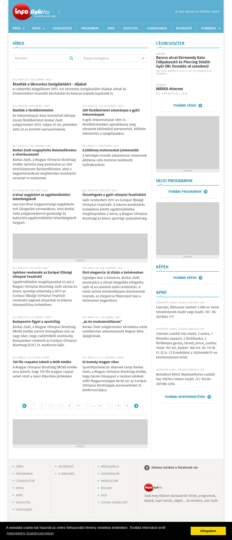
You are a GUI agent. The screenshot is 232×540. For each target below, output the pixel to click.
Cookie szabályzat (114, 502)
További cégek (184, 105)
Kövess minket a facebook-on (174, 467)
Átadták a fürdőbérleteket (33, 110)
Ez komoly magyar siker (100, 362)
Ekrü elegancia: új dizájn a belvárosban (112, 272)
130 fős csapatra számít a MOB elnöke (42, 362)
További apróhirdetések (185, 397)
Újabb (24, 405)
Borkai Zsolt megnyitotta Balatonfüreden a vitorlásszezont (44, 152)
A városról (66, 474)
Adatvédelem (110, 474)
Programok (90, 28)
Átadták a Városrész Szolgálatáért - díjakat (50, 84)
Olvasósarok (157, 28)
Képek (36, 28)
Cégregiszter (62, 28)
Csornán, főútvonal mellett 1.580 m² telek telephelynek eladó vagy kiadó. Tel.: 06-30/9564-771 (187, 312)
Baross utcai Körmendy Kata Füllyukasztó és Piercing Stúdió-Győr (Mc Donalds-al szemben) (183, 62)
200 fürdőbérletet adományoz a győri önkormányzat (111, 112)
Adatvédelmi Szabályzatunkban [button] (30, 533)
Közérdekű (184, 28)
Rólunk (106, 488)
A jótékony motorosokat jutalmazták (110, 150)
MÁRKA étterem (169, 89)
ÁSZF (104, 495)
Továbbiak (208, 28)
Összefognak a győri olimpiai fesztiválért (114, 195)
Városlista (59, 12)
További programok (185, 192)
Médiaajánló (110, 466)
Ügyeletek (130, 28)
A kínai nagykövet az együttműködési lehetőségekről (41, 197)
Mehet (71, 58)
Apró (111, 28)
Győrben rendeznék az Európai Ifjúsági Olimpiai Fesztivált (42, 274)
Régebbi (136, 405)
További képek (185, 278)
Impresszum (109, 481)
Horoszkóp (24, 509)
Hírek (17, 28)
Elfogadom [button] (208, 531)
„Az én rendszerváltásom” (102, 321)
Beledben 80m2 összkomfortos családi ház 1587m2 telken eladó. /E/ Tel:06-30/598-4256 (185, 379)
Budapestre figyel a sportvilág (36, 321)
